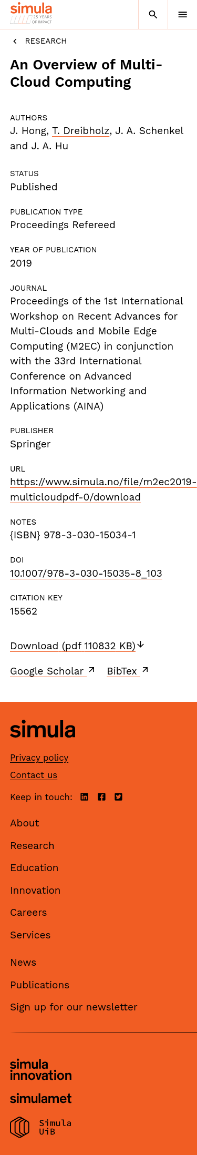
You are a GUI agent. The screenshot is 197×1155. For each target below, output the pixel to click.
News (23, 962)
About (24, 823)
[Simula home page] (42, 746)
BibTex (128, 671)
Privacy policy (39, 757)
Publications (39, 985)
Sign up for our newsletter (74, 1007)
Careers (28, 912)
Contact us (33, 775)
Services (30, 935)
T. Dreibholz (80, 131)
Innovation (35, 890)
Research (38, 41)
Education (34, 868)
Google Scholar (53, 671)
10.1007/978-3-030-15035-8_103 (86, 573)
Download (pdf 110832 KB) (78, 646)
